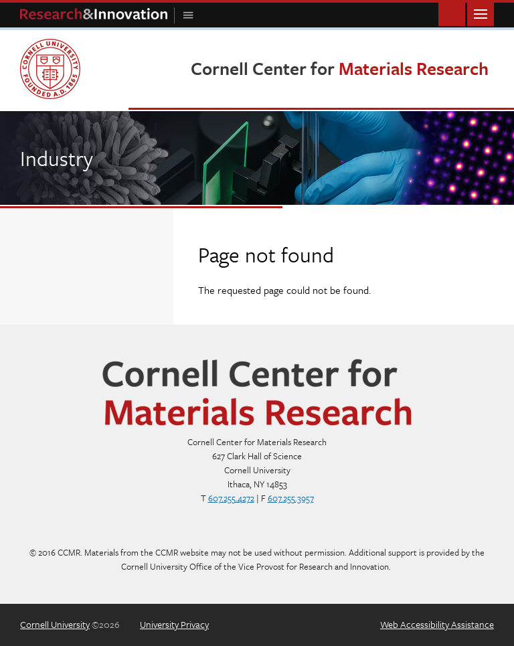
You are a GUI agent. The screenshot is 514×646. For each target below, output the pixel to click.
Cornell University (55, 624)
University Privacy (174, 624)
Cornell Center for (340, 68)
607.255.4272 (231, 498)
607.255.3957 (291, 498)
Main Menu (480, 13)
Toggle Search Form (451, 13)
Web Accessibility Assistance (437, 624)
